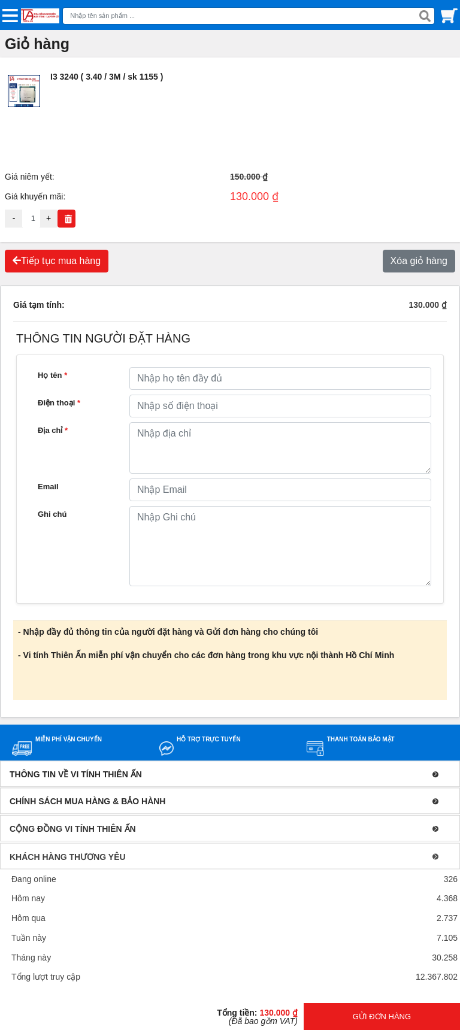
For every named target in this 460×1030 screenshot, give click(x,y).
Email (48, 486)
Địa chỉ (53, 430)
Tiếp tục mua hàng (57, 261)
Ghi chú (52, 514)
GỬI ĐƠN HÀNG (382, 1016)
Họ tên (52, 375)
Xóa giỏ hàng (419, 261)
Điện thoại (59, 402)
